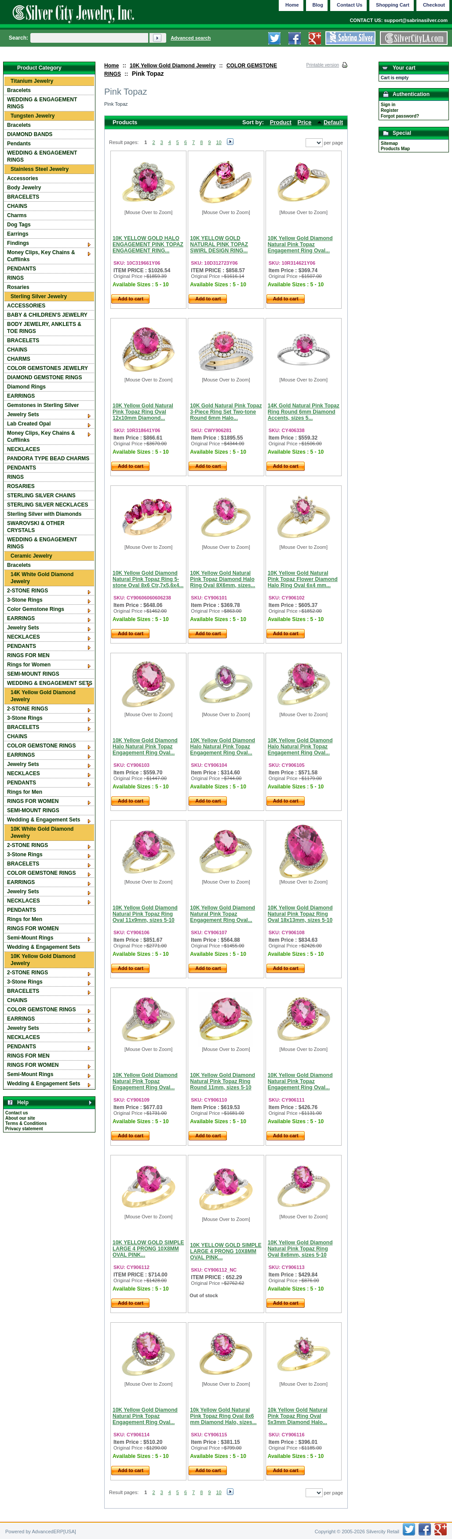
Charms (17, 215)
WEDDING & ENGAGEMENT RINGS (42, 103)
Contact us (16, 1112)
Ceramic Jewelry (31, 556)
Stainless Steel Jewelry (40, 169)
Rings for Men (24, 792)
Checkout (434, 4)
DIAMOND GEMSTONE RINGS (44, 377)
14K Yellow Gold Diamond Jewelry (43, 696)
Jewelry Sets (23, 414)
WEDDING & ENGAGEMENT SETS (49, 683)
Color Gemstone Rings (35, 609)
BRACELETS (23, 197)
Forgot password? (400, 116)
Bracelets (19, 90)
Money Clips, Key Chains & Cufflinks (41, 256)
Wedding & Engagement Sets (43, 820)
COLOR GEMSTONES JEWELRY (47, 368)
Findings (18, 243)
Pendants (19, 144)
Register (389, 110)
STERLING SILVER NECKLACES (47, 505)
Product (281, 122)
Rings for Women (29, 665)
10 (218, 142)
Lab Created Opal (29, 424)
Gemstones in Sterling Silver (43, 405)
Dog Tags (19, 225)
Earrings (18, 234)
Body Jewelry (24, 188)
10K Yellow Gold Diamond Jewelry (172, 66)
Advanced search (191, 38)
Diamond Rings (26, 387)
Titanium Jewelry (32, 81)
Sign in (388, 104)
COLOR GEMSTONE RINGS (41, 746)
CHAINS (17, 206)
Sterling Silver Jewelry (39, 296)
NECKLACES (23, 449)
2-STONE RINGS (27, 591)
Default (333, 122)
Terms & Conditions (26, 1123)
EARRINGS (21, 396)
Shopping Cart (392, 4)
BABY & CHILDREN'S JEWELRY (47, 315)
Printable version (322, 65)
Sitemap (389, 143)
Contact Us (349, 4)
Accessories (22, 178)
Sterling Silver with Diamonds (44, 514)
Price (305, 122)
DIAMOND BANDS (29, 134)
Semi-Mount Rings (30, 938)
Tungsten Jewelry (33, 116)
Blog (318, 4)
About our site (20, 1118)
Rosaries (18, 287)
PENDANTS (21, 269)
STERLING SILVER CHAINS (41, 495)
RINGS (15, 278)
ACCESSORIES (26, 306)
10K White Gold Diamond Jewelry (42, 832)
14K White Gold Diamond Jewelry (42, 578)
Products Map (395, 148)
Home (111, 66)
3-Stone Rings (25, 600)
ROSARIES (21, 486)
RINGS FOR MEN (28, 655)
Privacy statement (24, 1128)
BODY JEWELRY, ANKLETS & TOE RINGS (44, 327)
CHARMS (18, 359)
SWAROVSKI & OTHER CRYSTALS (36, 526)
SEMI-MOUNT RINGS (33, 674)
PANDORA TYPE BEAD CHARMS (48, 458)
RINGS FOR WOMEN (32, 801)
